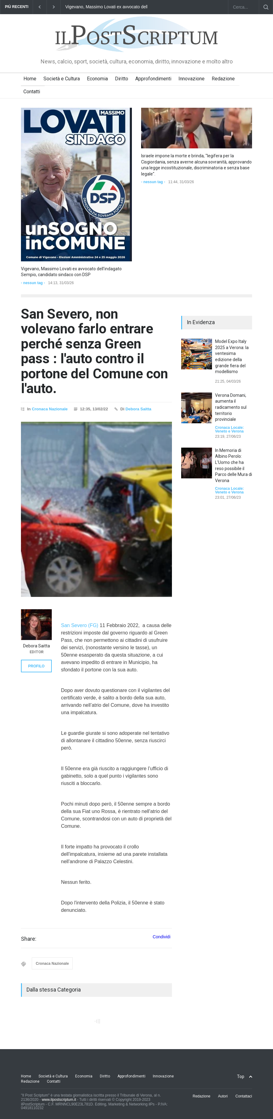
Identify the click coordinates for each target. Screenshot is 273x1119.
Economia (97, 79)
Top (240, 1076)
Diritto (121, 79)
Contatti (31, 92)
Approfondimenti (153, 79)
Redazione (223, 79)
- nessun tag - (33, 283)
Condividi (161, 936)
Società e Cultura (61, 79)
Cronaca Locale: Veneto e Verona (229, 429)
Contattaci (243, 1096)
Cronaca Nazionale (49, 409)
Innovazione (191, 79)
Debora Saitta (138, 409)
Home (29, 79)
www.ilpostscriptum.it (59, 1099)
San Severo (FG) (79, 625)
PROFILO (36, 666)
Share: (28, 939)
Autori (223, 1096)
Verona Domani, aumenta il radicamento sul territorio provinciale (231, 407)
